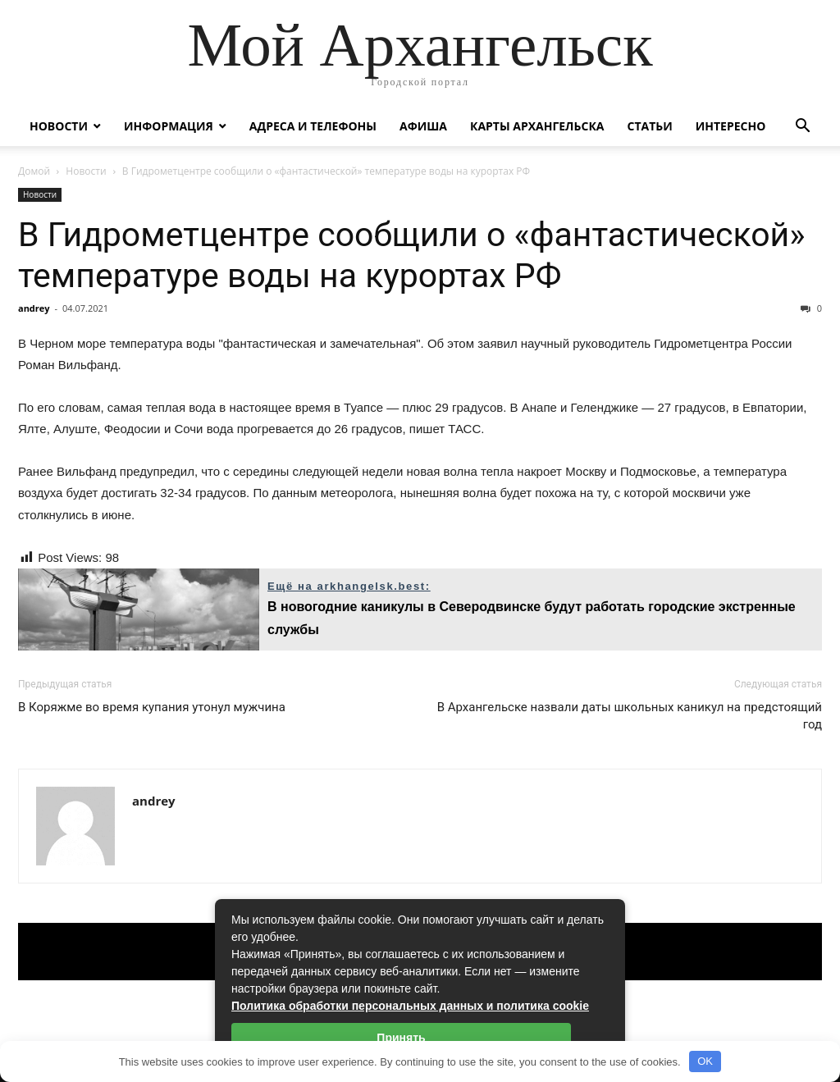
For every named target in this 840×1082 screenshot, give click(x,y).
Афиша (423, 126)
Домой (34, 171)
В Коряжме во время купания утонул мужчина (151, 707)
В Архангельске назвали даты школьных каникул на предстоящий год (629, 716)
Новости (59, 126)
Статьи (649, 126)
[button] (802, 127)
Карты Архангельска (537, 126)
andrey (34, 308)
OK (705, 1061)
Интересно (731, 126)
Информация (168, 126)
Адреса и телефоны (313, 126)
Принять (401, 1037)
